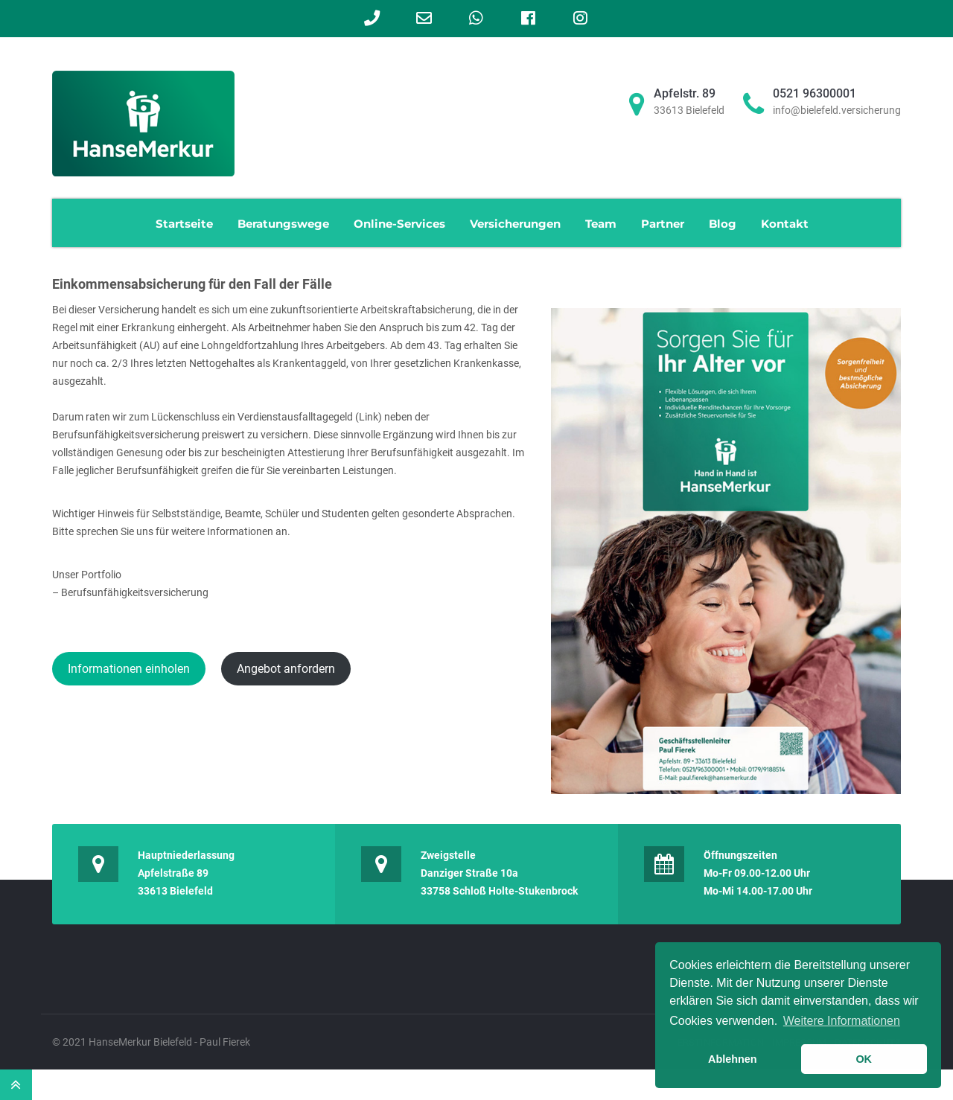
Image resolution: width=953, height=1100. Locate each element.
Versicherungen (515, 224)
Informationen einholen (129, 669)
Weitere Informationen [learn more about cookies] (841, 1020)
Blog (722, 224)
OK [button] (863, 1059)
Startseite (184, 224)
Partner (662, 224)
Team (600, 224)
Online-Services (399, 224)
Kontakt (785, 224)
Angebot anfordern (286, 669)
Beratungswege (283, 224)
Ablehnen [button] (732, 1059)
